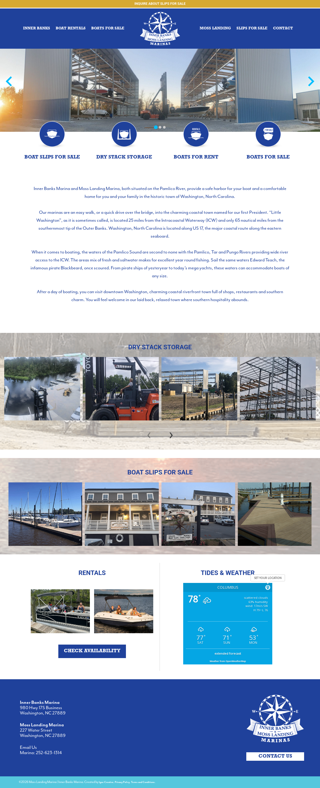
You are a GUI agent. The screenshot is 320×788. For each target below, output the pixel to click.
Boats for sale (107, 28)
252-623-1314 (49, 752)
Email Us (28, 747)
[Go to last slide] (9, 82)
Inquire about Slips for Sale (160, 4)
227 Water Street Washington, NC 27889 (42, 733)
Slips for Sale (252, 28)
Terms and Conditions (143, 782)
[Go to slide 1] (155, 127)
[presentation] (149, 434)
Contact (283, 28)
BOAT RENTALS (71, 28)
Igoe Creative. (106, 782)
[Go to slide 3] (164, 127)
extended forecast (227, 653)
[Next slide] (310, 82)
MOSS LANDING (215, 28)
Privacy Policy (122, 782)
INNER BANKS (36, 28)
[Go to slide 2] (160, 127)
